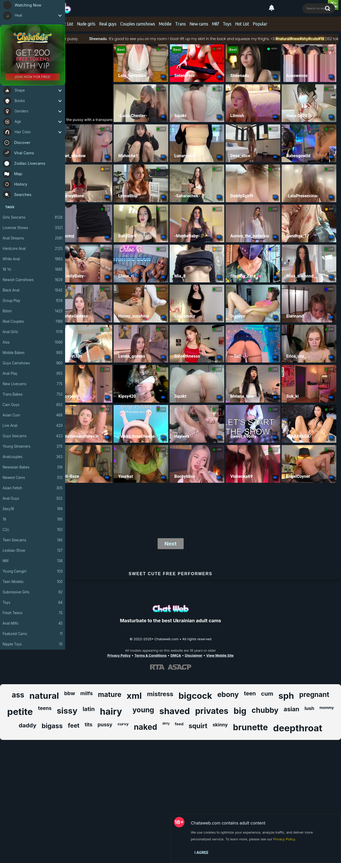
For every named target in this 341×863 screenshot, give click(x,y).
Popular (260, 24)
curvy (123, 723)
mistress (160, 694)
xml (134, 695)
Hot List (66, 24)
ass (18, 694)
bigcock (195, 695)
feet (74, 725)
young (143, 710)
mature (109, 694)
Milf (215, 24)
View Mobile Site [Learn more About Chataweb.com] (220, 655)
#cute (330, 38)
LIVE (163, 48)
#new (312, 38)
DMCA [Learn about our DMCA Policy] (175, 655)
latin (89, 709)
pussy (105, 725)
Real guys (107, 24)
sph (286, 695)
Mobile (165, 24)
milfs (86, 693)
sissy (67, 710)
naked (145, 727)
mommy (326, 707)
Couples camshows (137, 24)
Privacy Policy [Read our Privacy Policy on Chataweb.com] (119, 655)
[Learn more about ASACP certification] (179, 667)
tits (88, 725)
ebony (228, 694)
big (240, 711)
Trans (180, 24)
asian (291, 709)
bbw (69, 693)
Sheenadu (115, 38)
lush (309, 708)
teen (250, 693)
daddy (27, 725)
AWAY (274, 48)
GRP (275, 88)
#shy (321, 38)
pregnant (314, 694)
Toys (227, 24)
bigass (52, 726)
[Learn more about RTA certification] (157, 667)
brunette (250, 727)
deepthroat (297, 727)
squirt (198, 726)
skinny (220, 724)
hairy (111, 711)
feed (179, 723)
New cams (198, 24)
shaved (174, 711)
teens (45, 708)
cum (267, 693)
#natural (300, 38)
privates (211, 711)
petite (20, 711)
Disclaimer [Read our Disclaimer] (193, 655)
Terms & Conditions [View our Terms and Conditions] (150, 655)
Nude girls (86, 24)
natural (44, 695)
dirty (166, 723)
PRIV (274, 249)
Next (170, 544)
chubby (265, 710)
